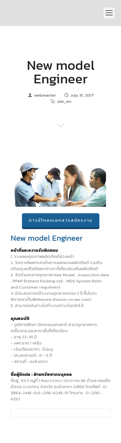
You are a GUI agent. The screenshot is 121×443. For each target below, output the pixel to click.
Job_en (64, 101)
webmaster (45, 95)
